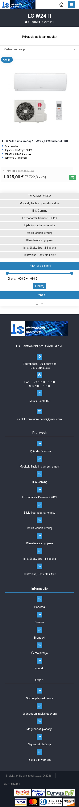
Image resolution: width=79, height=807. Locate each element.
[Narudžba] (39, 49)
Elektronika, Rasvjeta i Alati (39, 255)
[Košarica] (61, 4)
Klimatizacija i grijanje (39, 240)
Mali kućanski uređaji (39, 233)
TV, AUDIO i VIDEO (39, 196)
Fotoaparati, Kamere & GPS (39, 218)
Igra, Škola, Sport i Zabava (39, 247)
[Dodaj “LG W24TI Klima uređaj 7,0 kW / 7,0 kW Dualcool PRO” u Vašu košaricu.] (72, 177)
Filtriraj (39, 286)
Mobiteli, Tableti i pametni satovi (40, 203)
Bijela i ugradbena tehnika (39, 225)
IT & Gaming (39, 210)
